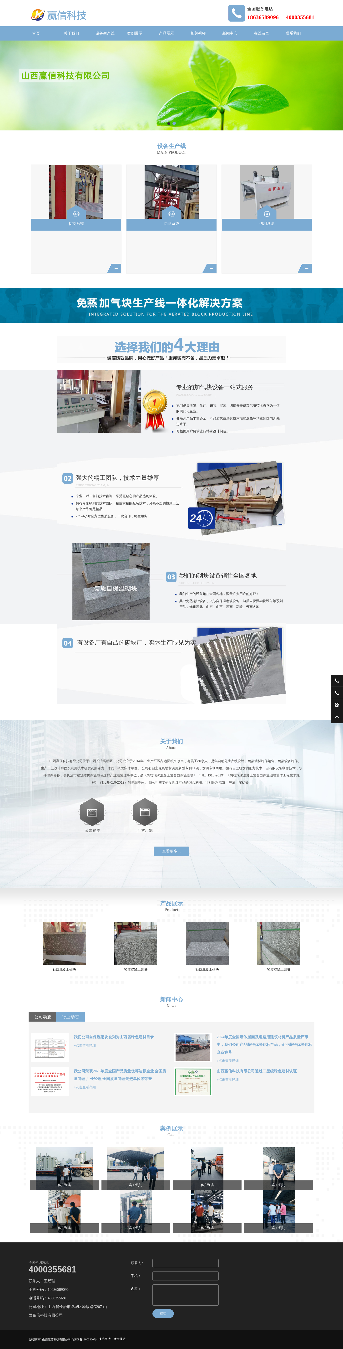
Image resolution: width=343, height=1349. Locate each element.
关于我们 (71, 33)
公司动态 (42, 1016)
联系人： (137, 1263)
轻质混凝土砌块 (64, 969)
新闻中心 (229, 33)
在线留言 (261, 33)
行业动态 (70, 1016)
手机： (136, 1276)
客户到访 (64, 1185)
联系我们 (293, 33)
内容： (136, 1289)
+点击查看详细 (85, 1045)
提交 (163, 1313)
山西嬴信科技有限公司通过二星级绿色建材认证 (257, 1071)
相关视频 (198, 33)
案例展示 (134, 33)
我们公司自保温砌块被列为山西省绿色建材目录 (114, 1037)
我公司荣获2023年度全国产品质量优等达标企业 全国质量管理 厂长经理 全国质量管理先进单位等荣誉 (120, 1075)
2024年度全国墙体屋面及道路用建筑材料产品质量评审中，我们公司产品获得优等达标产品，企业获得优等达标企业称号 (264, 1044)
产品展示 (166, 33)
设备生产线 (105, 33)
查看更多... (171, 851)
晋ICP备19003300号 (84, 1339)
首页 (36, 33)
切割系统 (76, 224)
